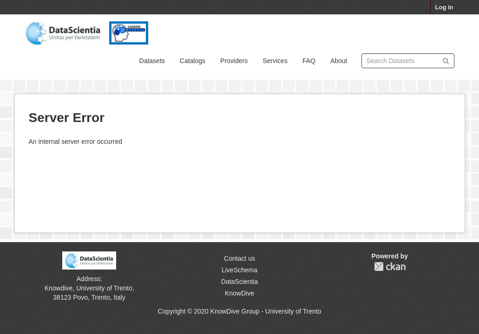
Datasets (152, 60)
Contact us (239, 258)
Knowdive (59, 288)
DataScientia (239, 281)
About (339, 60)
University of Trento (104, 288)
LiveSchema (239, 270)
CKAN (390, 266)
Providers (234, 60)
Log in (444, 7)
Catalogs (192, 60)
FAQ (308, 60)
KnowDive (239, 293)
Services (275, 60)
